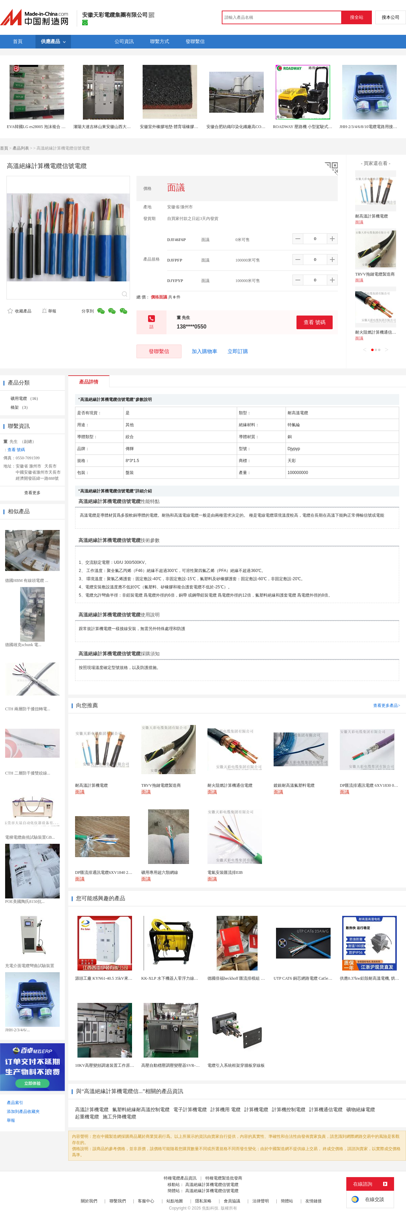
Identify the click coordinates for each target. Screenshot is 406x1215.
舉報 (49, 311)
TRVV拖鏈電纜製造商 (375, 274)
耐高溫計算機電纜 (371, 216)
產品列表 (21, 148)
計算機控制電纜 (288, 1109)
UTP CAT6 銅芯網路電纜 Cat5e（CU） (308, 978)
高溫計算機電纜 (91, 1109)
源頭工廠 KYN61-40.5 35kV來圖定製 (108, 978)
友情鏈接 (313, 1201)
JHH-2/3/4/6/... (17, 1030)
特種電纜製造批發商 (223, 1178)
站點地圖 (174, 1201)
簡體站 (287, 1201)
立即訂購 (238, 351)
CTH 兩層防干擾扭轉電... (27, 709)
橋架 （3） (20, 407)
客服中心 (146, 1201)
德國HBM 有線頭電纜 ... (26, 580)
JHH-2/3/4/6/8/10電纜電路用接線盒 (370, 126)
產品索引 (15, 1102)
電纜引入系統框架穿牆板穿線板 (236, 1065)
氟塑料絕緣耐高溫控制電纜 (141, 1109)
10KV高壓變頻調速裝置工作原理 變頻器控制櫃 (117, 1065)
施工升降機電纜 (119, 1116)
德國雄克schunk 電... (23, 644)
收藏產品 (19, 311)
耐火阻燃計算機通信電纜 (377, 332)
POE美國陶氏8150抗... (25, 901)
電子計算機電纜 (190, 1109)
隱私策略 (203, 1201)
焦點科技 (210, 1208)
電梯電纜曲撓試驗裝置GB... (30, 837)
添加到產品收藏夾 (23, 1111)
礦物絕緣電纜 (360, 1109)
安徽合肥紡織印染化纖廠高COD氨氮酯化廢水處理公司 (255, 126)
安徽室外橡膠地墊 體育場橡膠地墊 (171, 126)
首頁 (4, 148)
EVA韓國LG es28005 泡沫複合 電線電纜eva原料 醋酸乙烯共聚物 (64, 126)
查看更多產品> (386, 705)
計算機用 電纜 (226, 1109)
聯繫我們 (118, 1201)
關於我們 (89, 1201)
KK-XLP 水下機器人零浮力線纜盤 (171, 978)
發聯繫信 (159, 351)
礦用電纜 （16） (25, 398)
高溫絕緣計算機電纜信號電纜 (211, 1184)
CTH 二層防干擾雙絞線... (27, 773)
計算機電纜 (256, 1109)
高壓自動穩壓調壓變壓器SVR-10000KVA (177, 1065)
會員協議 (232, 1201)
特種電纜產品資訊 (180, 1178)
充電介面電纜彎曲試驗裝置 (29, 965)
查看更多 (32, 492)
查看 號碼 (314, 322)
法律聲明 (260, 1201)
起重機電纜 (87, 1116)
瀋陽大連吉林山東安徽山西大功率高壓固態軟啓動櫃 (120, 126)
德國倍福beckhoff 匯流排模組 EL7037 (240, 978)
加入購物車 (204, 351)
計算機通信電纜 (326, 1109)
